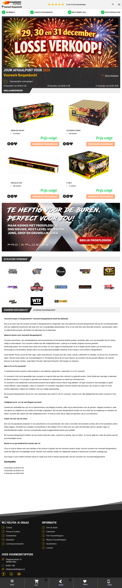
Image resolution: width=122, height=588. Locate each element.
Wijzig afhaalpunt (109, 75)
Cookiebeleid (11, 536)
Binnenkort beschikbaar (45, 144)
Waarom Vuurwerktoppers (56, 540)
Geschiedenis (51, 544)
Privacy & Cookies (13, 531)
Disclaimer (10, 540)
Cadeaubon (50, 531)
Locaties (49, 548)
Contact (9, 527)
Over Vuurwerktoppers (54, 536)
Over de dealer (52, 527)
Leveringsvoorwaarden (15, 544)
